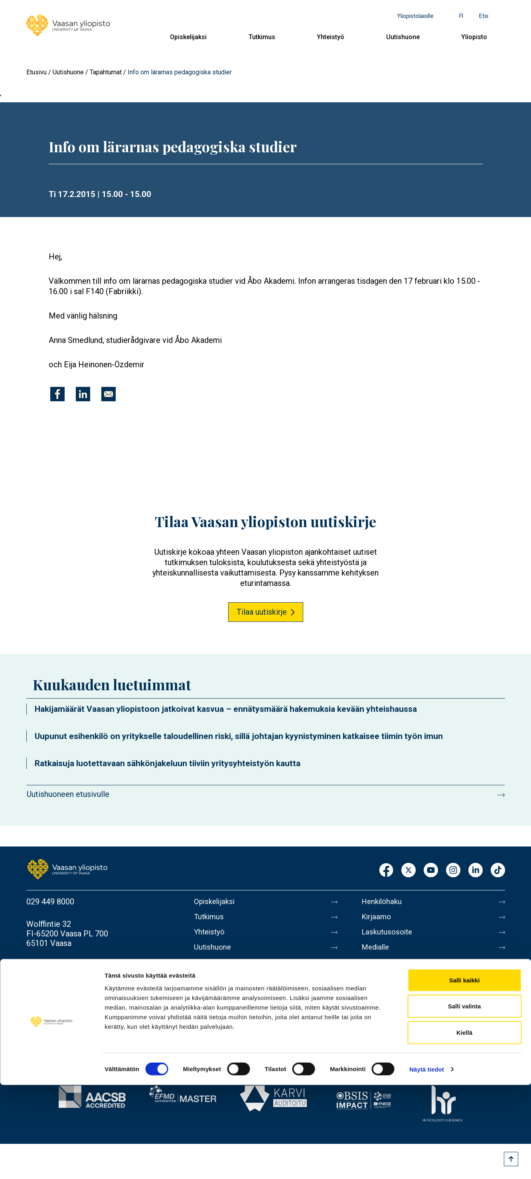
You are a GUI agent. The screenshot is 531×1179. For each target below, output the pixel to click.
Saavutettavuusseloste (401, 1019)
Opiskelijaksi (188, 37)
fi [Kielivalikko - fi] (461, 16)
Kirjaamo (377, 918)
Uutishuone (403, 37)
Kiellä (464, 1126)
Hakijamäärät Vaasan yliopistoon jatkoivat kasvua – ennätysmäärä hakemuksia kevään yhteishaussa (226, 709)
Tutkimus (262, 37)
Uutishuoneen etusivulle (68, 794)
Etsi (483, 16)
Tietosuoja (380, 1002)
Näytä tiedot (426, 1163)
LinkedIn (475, 870)
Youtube (431, 870)
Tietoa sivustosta (391, 985)
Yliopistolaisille (415, 16)
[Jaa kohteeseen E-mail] (108, 394)
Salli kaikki (464, 1074)
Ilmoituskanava (387, 1036)
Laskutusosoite (388, 935)
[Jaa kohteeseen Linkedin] (83, 394)
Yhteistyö (330, 37)
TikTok (498, 870)
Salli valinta (464, 1100)
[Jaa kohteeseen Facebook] (57, 394)
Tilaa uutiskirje (262, 612)
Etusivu (36, 72)
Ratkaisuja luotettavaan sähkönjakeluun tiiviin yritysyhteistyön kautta (167, 763)
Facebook (386, 870)
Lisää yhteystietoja (58, 965)
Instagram (453, 870)
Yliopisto (474, 37)
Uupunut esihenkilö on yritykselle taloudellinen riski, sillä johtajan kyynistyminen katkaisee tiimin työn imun (239, 736)
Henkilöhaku (383, 901)
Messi (372, 969)
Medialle (376, 952)
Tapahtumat (106, 72)
